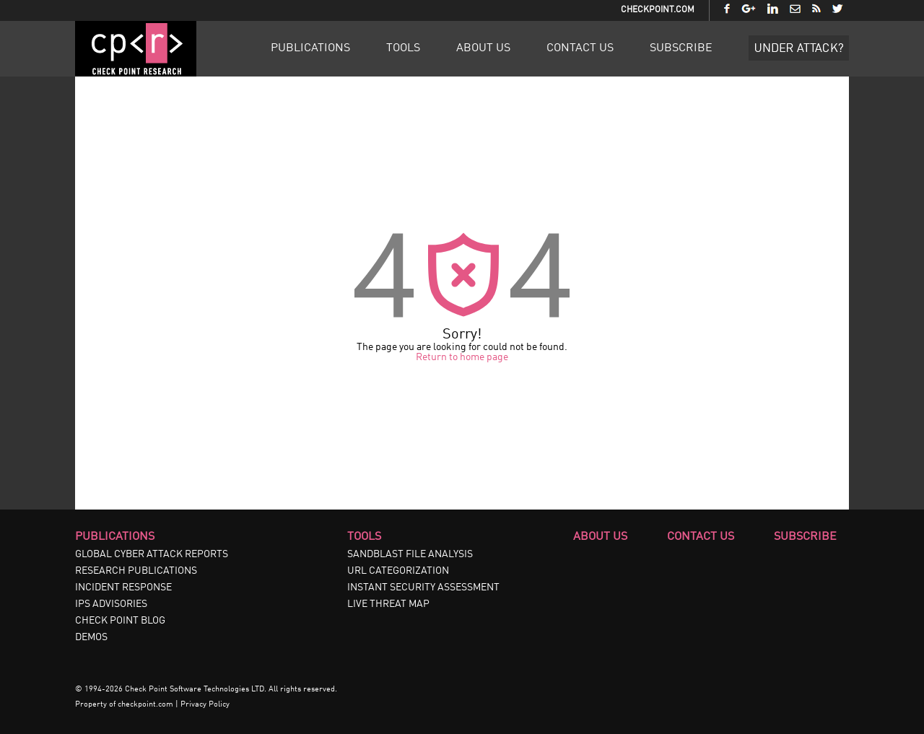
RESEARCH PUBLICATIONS (136, 571)
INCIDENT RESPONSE (123, 587)
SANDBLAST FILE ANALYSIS (410, 554)
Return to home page (462, 357)
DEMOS (91, 637)
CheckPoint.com (657, 10)
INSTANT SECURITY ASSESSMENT (423, 587)
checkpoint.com (145, 705)
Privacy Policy (205, 705)
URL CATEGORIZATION (398, 571)
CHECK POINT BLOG (120, 621)
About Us (483, 48)
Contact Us (580, 48)
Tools (403, 48)
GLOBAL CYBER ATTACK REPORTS (151, 554)
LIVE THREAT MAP (388, 604)
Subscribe (681, 48)
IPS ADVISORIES (111, 604)
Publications (310, 48)
